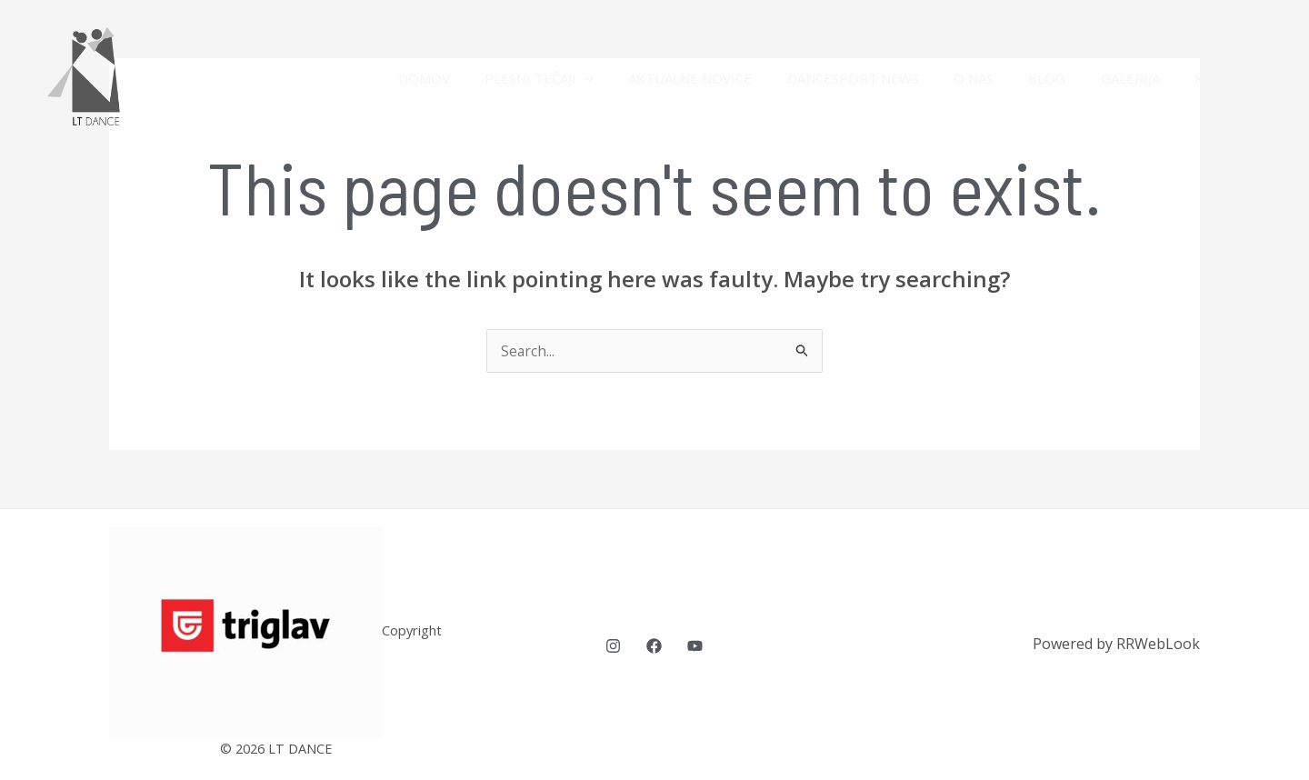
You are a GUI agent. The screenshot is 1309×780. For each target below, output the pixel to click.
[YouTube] (695, 646)
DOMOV (480, 78)
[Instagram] (613, 646)
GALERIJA (1141, 78)
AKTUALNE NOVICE (732, 78)
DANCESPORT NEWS (887, 78)
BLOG (1065, 78)
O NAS (1000, 78)
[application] (634, 78)
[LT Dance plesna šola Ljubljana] (95, 76)
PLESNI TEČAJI (588, 78)
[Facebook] (654, 646)
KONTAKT (1231, 78)
